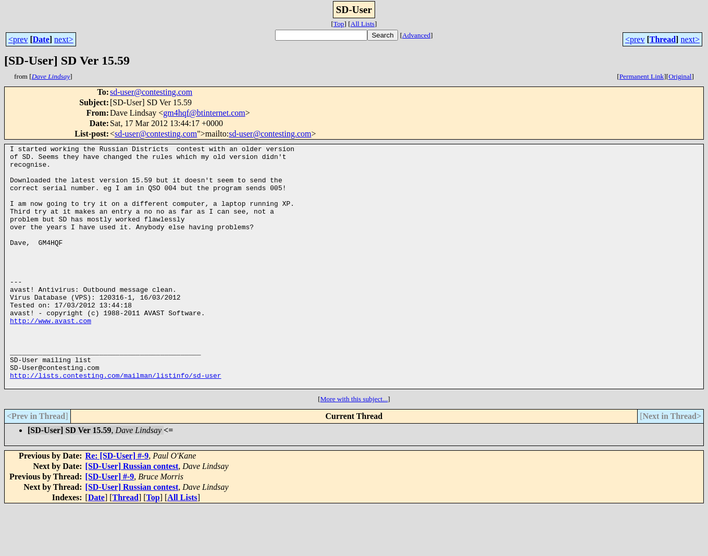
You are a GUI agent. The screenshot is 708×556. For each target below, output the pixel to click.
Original (679, 76)
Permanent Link (641, 76)
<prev (18, 39)
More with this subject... (354, 447)
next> (63, 39)
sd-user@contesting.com (151, 92)
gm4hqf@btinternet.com (204, 112)
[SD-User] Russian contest (132, 514)
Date (41, 39)
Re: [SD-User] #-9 (117, 504)
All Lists (363, 24)
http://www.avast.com (50, 356)
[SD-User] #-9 (109, 525)
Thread (663, 39)
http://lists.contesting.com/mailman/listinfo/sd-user (115, 422)
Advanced (416, 35)
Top (338, 24)
